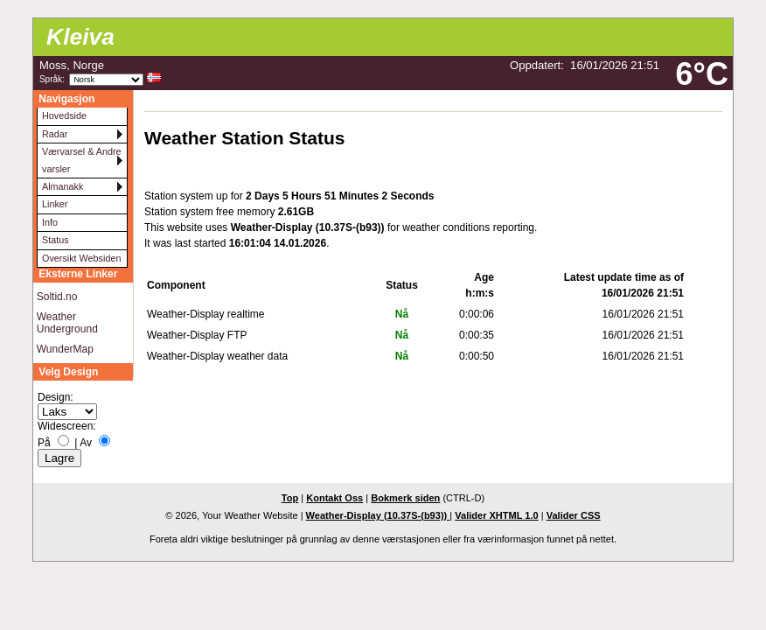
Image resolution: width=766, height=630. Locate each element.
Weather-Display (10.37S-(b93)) (378, 515)
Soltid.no (57, 296)
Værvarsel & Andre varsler (82, 159)
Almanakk (62, 186)
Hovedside (64, 115)
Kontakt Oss (334, 498)
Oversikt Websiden (81, 258)
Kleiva (80, 37)
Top (290, 498)
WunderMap (65, 349)
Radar (54, 134)
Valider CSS (574, 515)
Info (50, 222)
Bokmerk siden (405, 498)
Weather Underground (67, 323)
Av (86, 443)
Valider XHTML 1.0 (496, 515)
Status (55, 239)
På (44, 443)
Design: (55, 397)
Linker (54, 204)
